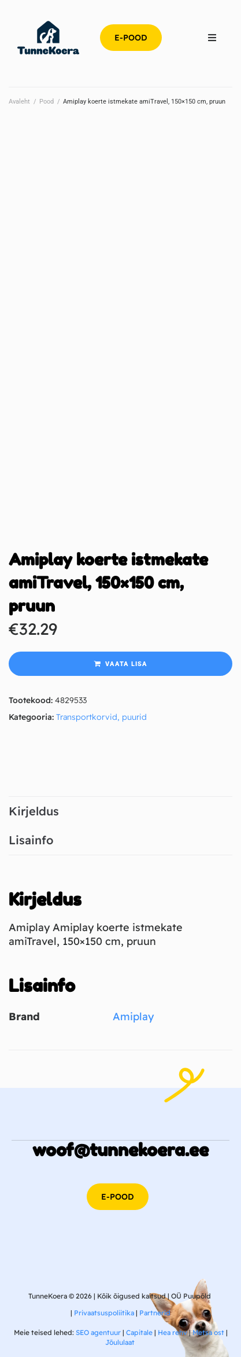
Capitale (139, 1332)
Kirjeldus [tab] (34, 811)
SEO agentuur (98, 1332)
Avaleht (19, 101)
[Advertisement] (120, 245)
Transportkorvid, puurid (101, 717)
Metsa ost (208, 1332)
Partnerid (154, 1312)
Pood (46, 101)
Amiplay (133, 1016)
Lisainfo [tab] (31, 840)
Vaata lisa (126, 664)
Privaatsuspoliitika (104, 1312)
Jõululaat (120, 1342)
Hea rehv (172, 1332)
